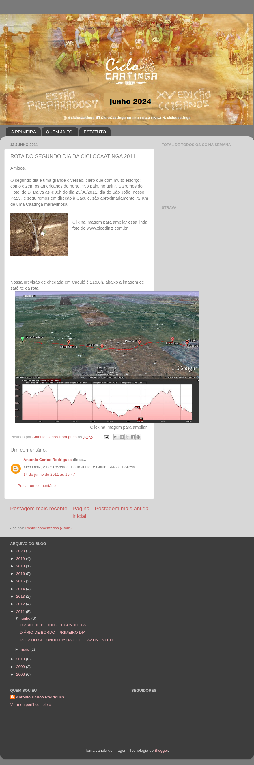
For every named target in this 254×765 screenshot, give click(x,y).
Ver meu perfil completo (30, 704)
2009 (21, 667)
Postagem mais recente (38, 508)
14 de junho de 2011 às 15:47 (49, 474)
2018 (21, 566)
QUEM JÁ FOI (60, 131)
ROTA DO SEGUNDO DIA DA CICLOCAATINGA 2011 (67, 640)
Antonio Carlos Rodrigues (47, 459)
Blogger (161, 750)
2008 (21, 674)
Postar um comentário (37, 485)
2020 (21, 551)
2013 (21, 596)
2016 (21, 573)
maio (25, 649)
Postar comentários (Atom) (48, 528)
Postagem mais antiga (122, 508)
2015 (21, 581)
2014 (21, 589)
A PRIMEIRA (23, 131)
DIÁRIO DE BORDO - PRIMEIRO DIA (52, 632)
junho (26, 618)
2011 (21, 612)
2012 (21, 604)
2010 (21, 659)
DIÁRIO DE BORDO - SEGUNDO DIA (53, 625)
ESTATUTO (95, 131)
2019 (21, 558)
